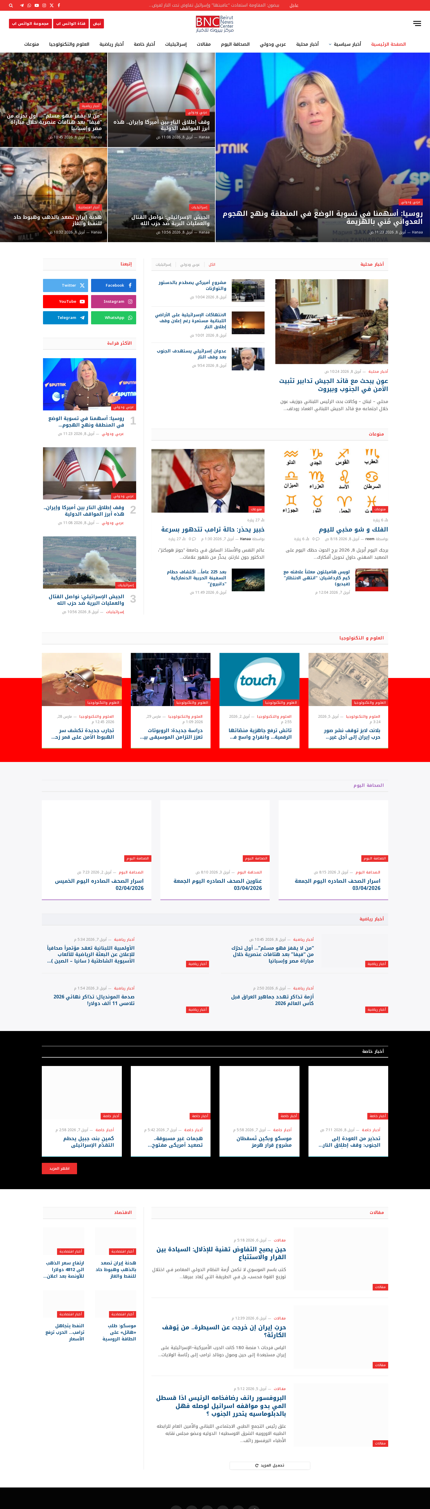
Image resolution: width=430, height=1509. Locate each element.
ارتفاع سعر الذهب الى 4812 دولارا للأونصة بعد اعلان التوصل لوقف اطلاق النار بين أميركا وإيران (65, 1291)
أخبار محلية (307, 44)
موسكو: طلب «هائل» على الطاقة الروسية (116, 1352)
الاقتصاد (123, 1234)
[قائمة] (417, 23)
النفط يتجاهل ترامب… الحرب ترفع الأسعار (64, 1352)
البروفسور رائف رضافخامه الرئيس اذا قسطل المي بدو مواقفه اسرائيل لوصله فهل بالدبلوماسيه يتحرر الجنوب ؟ (226, 1428)
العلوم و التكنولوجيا (362, 638)
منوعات (31, 44)
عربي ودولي (273, 44)
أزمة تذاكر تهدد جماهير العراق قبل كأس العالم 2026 (272, 1016)
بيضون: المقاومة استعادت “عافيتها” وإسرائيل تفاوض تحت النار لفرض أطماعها (212, 5)
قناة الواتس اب (71, 23)
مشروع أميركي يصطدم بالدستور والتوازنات (192, 286)
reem (370, 539)
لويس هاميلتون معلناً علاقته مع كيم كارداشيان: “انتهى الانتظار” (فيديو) (316, 578)
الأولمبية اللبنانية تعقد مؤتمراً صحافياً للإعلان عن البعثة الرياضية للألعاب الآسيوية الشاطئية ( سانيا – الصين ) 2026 (91, 960)
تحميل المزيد (269, 1487)
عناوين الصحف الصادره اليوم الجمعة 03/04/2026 (217, 884)
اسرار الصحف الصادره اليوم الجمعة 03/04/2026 (337, 884)
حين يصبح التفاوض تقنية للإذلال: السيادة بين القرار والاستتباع (224, 1275)
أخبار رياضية (111, 44)
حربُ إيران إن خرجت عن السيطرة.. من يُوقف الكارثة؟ (222, 1353)
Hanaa (417, 232)
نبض (97, 23)
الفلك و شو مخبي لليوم (353, 530)
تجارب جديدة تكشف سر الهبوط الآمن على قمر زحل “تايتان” (82, 733)
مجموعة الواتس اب (30, 23)
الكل (212, 264)
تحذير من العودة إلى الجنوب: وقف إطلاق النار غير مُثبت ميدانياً (352, 1163)
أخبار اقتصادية (88, 206)
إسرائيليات (176, 44)
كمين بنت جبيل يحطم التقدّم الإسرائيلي (89, 1163)
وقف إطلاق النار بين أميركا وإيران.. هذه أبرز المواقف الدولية (164, 125)
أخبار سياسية (347, 44)
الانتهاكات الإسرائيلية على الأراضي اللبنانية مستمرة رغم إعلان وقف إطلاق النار (190, 321)
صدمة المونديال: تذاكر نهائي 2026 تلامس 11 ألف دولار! (94, 1016)
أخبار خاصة (144, 44)
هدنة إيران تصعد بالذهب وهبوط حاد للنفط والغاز (54, 220)
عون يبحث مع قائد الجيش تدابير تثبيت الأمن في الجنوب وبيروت (333, 385)
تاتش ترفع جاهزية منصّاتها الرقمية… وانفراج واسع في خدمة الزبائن (260, 733)
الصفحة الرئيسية (388, 44)
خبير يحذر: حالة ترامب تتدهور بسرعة (213, 530)
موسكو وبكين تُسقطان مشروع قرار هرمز (264, 1163)
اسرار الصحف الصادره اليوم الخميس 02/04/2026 (99, 884)
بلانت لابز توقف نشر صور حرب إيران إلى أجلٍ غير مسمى (352, 733)
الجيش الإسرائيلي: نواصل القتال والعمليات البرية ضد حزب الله (168, 220)
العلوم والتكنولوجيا (69, 44)
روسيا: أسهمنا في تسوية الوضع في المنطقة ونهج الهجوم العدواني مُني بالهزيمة (327, 217)
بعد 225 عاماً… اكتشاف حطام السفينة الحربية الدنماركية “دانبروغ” (196, 578)
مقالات (204, 44)
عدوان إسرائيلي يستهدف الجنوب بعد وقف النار (191, 354)
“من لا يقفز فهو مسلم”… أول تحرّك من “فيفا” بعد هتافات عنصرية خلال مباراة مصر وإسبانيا (55, 121)
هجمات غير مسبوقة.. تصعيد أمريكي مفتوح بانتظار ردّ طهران (178, 1163)
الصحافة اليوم (235, 44)
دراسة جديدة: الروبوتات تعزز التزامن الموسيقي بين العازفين (171, 733)
